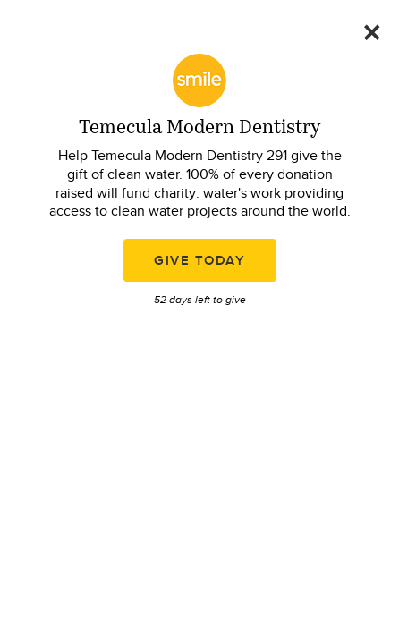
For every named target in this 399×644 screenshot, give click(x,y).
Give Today (199, 260)
